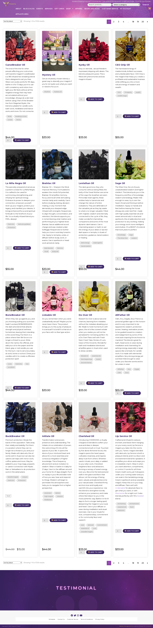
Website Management (125, 626)
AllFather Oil (122, 315)
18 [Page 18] (133, 22)
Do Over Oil (85, 315)
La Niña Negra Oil (15, 183)
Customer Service (110, 9)
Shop (68, 9)
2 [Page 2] (113, 22)
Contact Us (61, 619)
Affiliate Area (22, 14)
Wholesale (52, 619)
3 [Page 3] (118, 22)
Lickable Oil (49, 315)
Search (145, 5)
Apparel (79, 9)
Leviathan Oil (86, 183)
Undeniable (120, 488)
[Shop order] (12, 21)
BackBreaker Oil (14, 436)
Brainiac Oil (48, 183)
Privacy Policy (99, 619)
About (18, 9)
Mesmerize (120, 493)
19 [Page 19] (138, 22)
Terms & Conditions (87, 619)
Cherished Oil (86, 436)
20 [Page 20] (143, 22)
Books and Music (92, 9)
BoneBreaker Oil (15, 315)
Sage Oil (120, 183)
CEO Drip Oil (122, 65)
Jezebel (140, 496)
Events (39, 9)
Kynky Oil (84, 65)
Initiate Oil (48, 436)
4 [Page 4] (123, 22)
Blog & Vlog (29, 9)
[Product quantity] (8, 140)
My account (125, 9)
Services (48, 9)
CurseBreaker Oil (15, 65)
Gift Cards (59, 9)
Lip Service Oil (123, 436)
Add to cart (23, 140)
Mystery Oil (48, 75)
